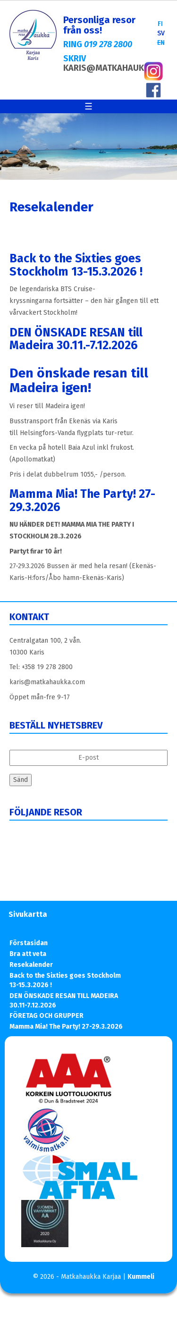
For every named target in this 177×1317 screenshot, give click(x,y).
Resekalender (31, 965)
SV (161, 33)
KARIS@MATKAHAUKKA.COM (119, 68)
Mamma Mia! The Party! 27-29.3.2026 (82, 500)
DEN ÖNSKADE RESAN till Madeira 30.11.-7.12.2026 (76, 339)
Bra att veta (27, 954)
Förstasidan (28, 943)
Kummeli (140, 1277)
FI (160, 24)
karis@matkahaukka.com (47, 682)
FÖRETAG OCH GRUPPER (46, 1016)
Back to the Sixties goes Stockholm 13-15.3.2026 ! (76, 265)
